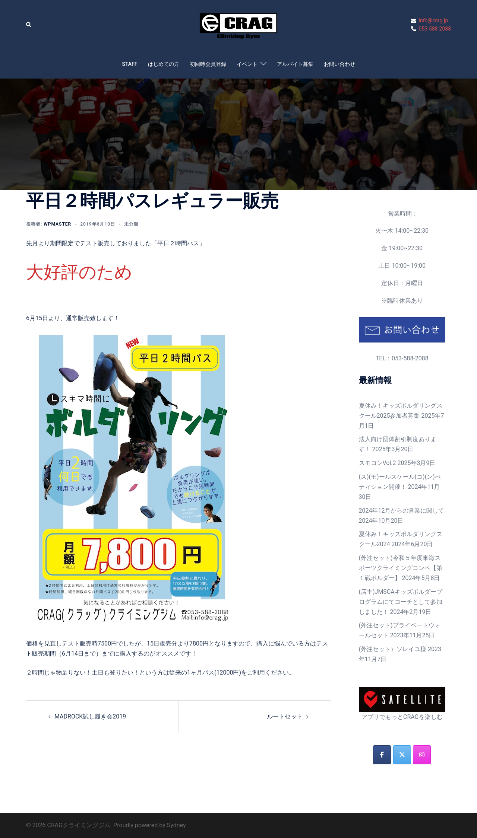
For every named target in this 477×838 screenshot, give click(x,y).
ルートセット (285, 716)
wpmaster (57, 224)
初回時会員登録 (208, 64)
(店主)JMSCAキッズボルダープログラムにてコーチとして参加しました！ (400, 601)
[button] (29, 25)
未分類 (131, 224)
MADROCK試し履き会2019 (90, 716)
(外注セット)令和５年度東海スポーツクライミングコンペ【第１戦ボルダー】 (400, 567)
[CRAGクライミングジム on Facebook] (382, 754)
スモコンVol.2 (377, 462)
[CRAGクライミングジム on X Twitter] (402, 754)
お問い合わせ (339, 64)
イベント (247, 64)
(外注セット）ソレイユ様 (392, 649)
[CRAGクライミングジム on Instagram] (422, 754)
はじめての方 (163, 64)
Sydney (176, 825)
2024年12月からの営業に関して (402, 510)
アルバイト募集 (295, 64)
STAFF (129, 64)
